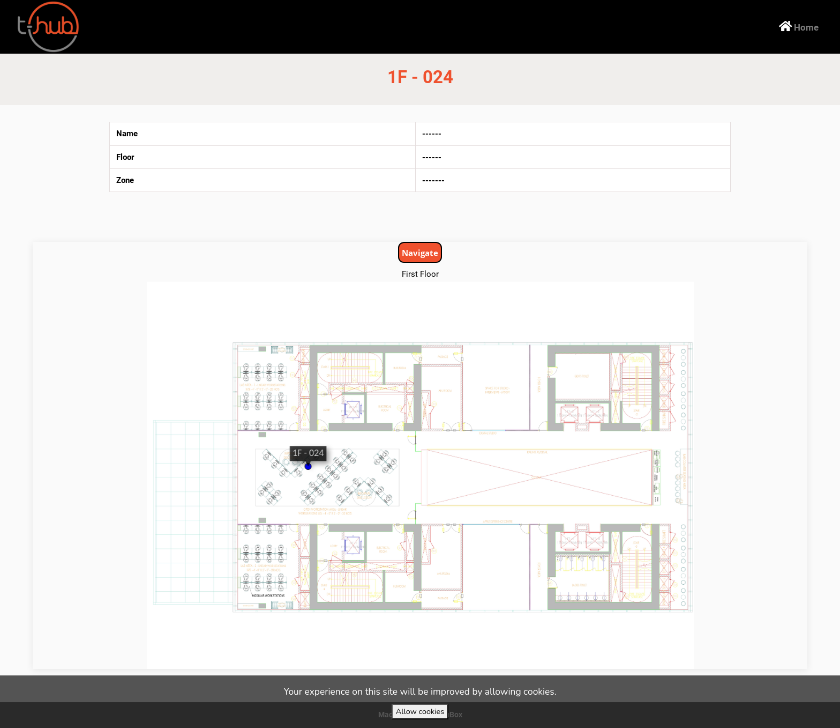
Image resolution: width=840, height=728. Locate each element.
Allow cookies (420, 711)
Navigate (420, 252)
